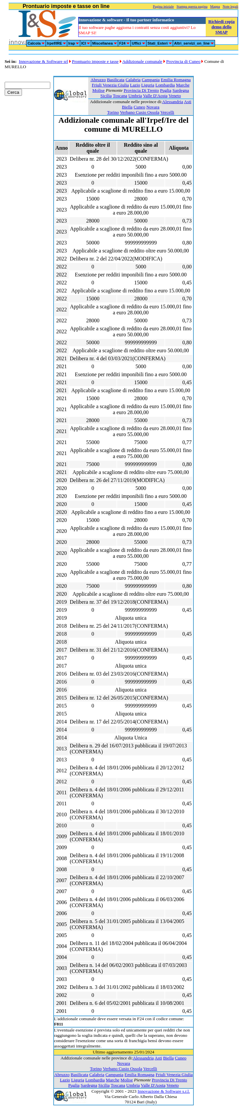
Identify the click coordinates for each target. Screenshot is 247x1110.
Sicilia (106, 95)
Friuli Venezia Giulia (110, 84)
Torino (113, 112)
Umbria (135, 95)
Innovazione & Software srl (43, 61)
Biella (127, 106)
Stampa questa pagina (191, 6)
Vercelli (167, 112)
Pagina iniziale (163, 6)
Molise (98, 90)
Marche (183, 84)
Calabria (132, 79)
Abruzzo (98, 79)
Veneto (174, 95)
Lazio (135, 84)
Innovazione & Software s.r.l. (163, 1091)
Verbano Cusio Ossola (139, 112)
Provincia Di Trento (141, 90)
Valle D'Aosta (155, 95)
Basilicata (115, 79)
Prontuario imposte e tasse (95, 61)
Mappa (215, 6)
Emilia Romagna (176, 79)
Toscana (120, 95)
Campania (151, 79)
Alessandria (172, 101)
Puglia (165, 90)
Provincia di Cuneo (183, 61)
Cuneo (139, 106)
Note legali (230, 6)
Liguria (147, 84)
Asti (187, 101)
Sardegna (180, 90)
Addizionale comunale (142, 61)
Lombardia (165, 84)
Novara (152, 106)
